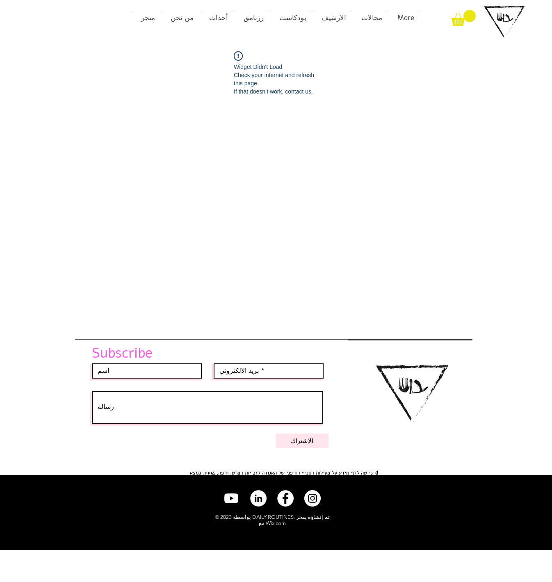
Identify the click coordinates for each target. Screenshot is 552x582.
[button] (463, 18)
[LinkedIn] (258, 498)
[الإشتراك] (302, 441)
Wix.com (276, 523)
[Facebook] (285, 498)
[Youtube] (231, 498)
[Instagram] (312, 498)
